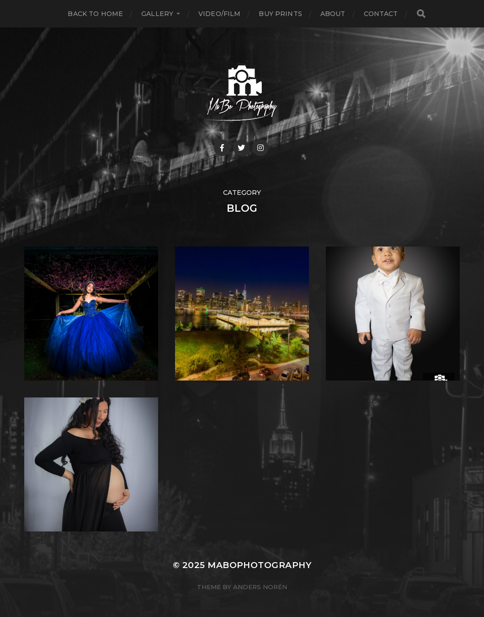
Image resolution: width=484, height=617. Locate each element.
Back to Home (95, 14)
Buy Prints (280, 14)
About (333, 14)
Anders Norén (260, 586)
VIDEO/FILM (219, 14)
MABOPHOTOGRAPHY (259, 565)
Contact (381, 14)
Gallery (157, 14)
